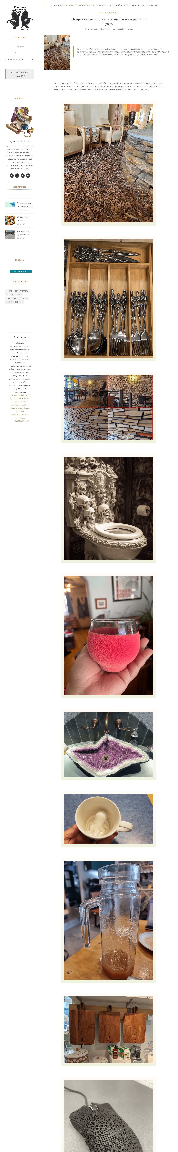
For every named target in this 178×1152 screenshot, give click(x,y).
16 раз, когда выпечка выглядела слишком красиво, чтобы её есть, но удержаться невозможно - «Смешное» (25, 253)
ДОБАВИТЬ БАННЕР (21, 305)
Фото (20, 329)
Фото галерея (20, 60)
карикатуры (12, 333)
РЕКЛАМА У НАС (21, 455)
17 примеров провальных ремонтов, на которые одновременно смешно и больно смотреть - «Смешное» (25, 267)
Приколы (11, 329)
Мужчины (21, 85)
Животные (20, 66)
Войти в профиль (20, 53)
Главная (20, 47)
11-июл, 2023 (91, 29)
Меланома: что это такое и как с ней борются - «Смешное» (25, 239)
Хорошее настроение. (72, 5)
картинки (24, 333)
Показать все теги (15, 336)
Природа (20, 78)
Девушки (20, 72)
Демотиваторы (22, 325)
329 (132, 29)
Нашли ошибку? (119, 29)
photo (10, 325)
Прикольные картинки (94, 5)
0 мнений (106, 29)
